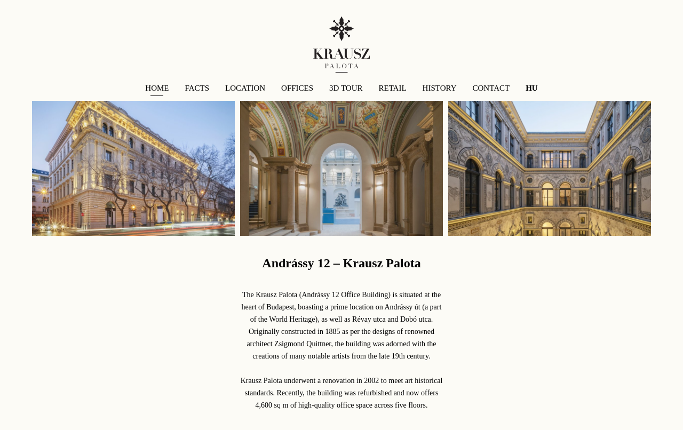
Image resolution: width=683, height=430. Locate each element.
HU (532, 88)
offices (297, 88)
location (245, 88)
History (440, 88)
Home (157, 88)
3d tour (345, 88)
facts (197, 88)
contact (491, 88)
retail (392, 88)
